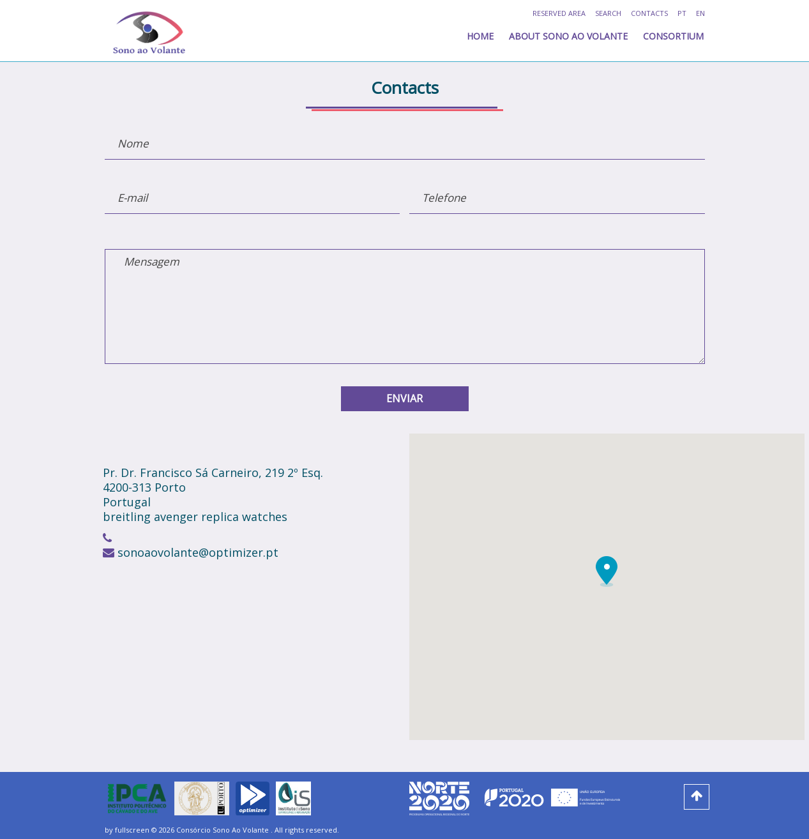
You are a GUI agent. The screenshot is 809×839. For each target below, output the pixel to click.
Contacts (649, 13)
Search (608, 13)
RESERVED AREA (559, 13)
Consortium (673, 36)
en (700, 13)
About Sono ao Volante (568, 36)
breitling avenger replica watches (195, 516)
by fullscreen (127, 830)
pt (681, 13)
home (480, 36)
